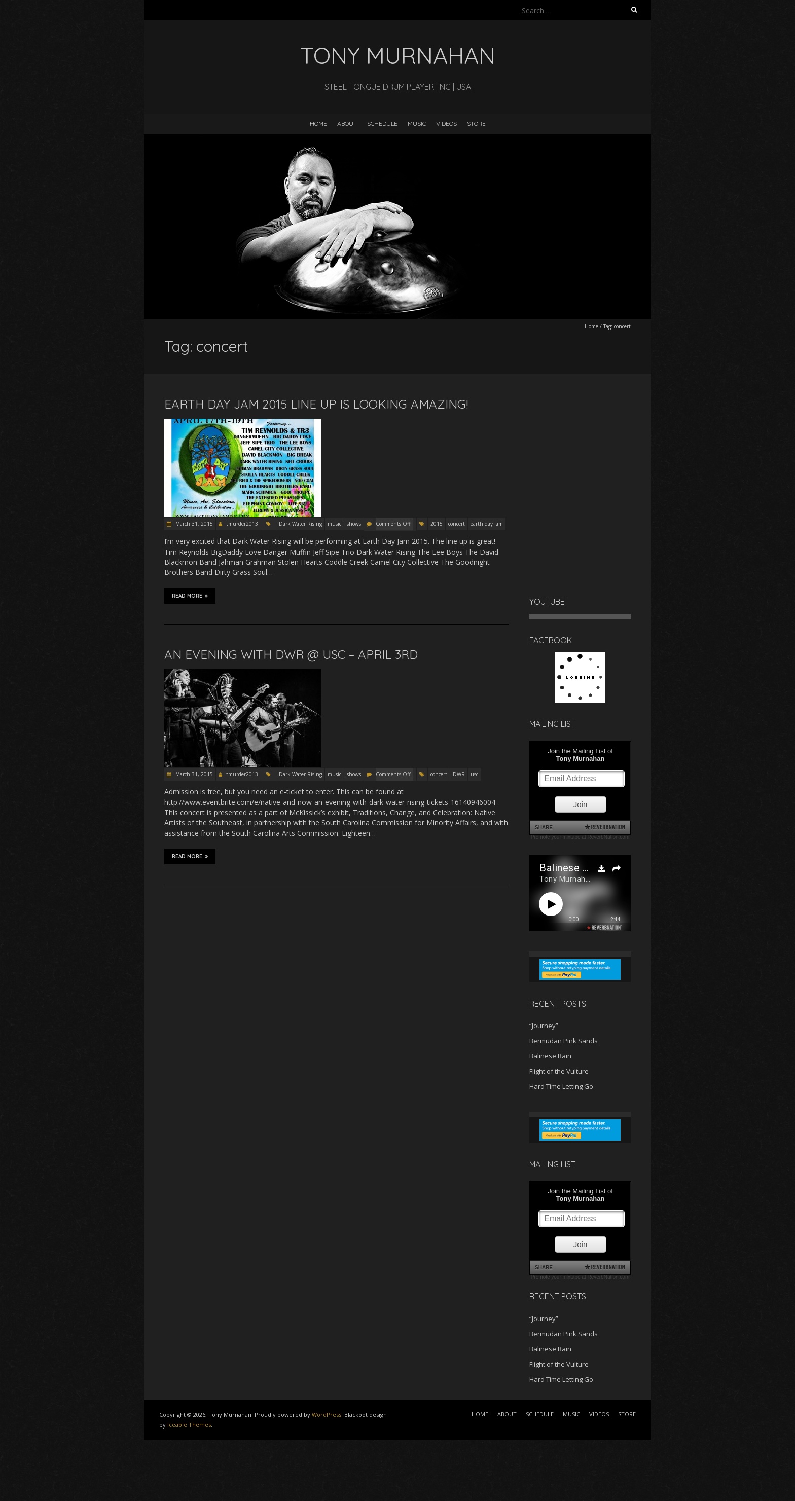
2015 (436, 523)
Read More (190, 596)
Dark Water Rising (300, 523)
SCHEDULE (382, 123)
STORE (476, 123)
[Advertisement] (81, 1465)
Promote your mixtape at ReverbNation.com (580, 837)
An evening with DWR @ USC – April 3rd (291, 654)
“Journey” (543, 1025)
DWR (459, 774)
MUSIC (417, 123)
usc (474, 774)
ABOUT (347, 123)
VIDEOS (446, 123)
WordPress (326, 1414)
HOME (318, 123)
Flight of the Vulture (559, 1071)
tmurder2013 (242, 523)
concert (456, 523)
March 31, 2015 (193, 523)
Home (591, 326)
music (334, 523)
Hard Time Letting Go (561, 1086)
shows (354, 523)
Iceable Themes (189, 1425)
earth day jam (487, 523)
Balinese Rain (550, 1055)
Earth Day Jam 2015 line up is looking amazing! (316, 404)
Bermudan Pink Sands (563, 1040)
